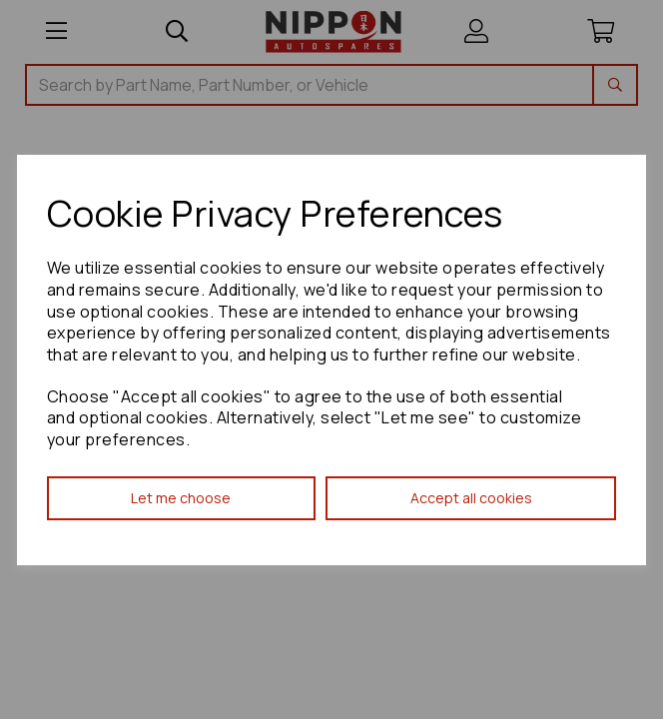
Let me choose (181, 497)
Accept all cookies (471, 497)
